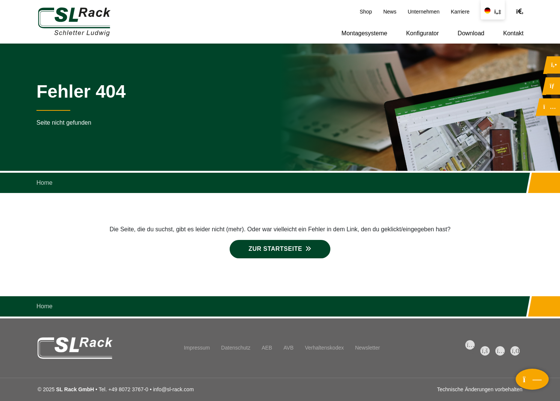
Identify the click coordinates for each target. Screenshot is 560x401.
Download (471, 33)
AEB (267, 348)
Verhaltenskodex (324, 348)
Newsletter (367, 348)
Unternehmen (424, 12)
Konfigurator (422, 33)
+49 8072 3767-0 (128, 389)
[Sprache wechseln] (493, 10)
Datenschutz (235, 348)
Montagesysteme (364, 33)
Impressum (197, 348)
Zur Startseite (275, 249)
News (390, 12)
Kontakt (513, 33)
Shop (366, 12)
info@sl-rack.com (173, 389)
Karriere (460, 12)
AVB (288, 348)
